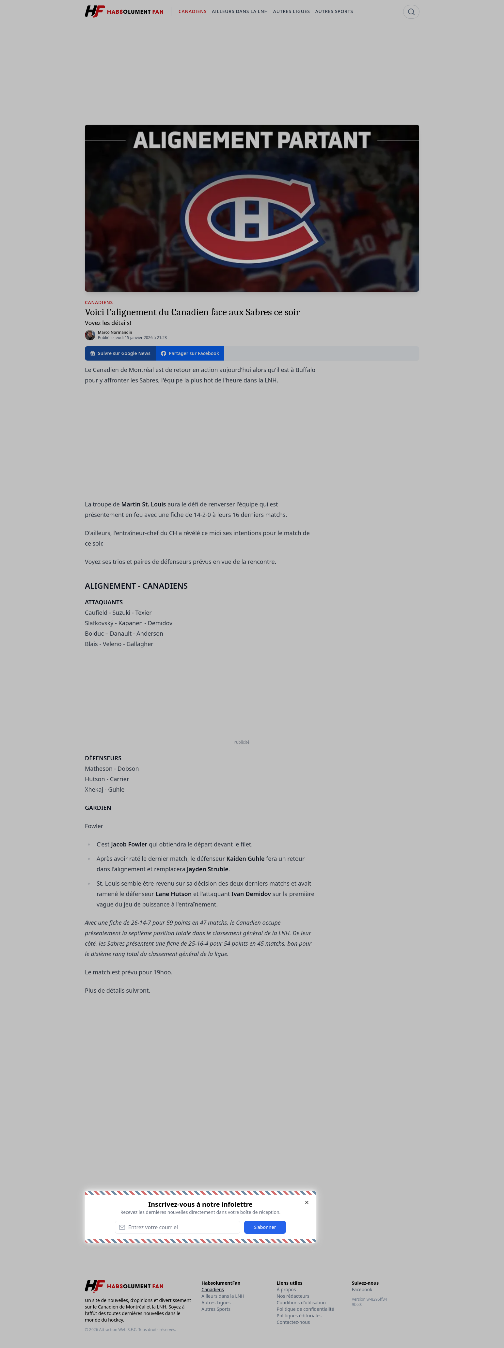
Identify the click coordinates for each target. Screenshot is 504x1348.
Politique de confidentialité (305, 1309)
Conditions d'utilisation (301, 1302)
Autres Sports (215, 1309)
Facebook (362, 1289)
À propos (286, 1289)
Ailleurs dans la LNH (222, 1296)
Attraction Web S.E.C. (118, 1329)
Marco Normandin (115, 332)
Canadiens (212, 1289)
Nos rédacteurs (293, 1296)
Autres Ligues (215, 1302)
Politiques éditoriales (299, 1315)
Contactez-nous (293, 1322)
